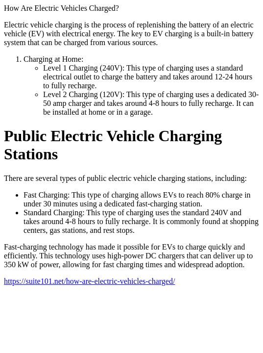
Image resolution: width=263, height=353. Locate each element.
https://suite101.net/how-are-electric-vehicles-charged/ (89, 281)
